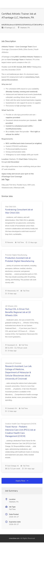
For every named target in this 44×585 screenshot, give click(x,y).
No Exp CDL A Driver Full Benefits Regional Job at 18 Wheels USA (18, 312)
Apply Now (22, 480)
